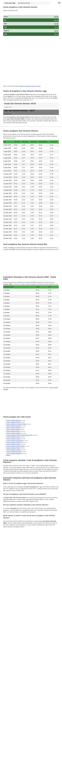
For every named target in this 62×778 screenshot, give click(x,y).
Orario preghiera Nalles (13, 429)
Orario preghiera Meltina (13, 427)
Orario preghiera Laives (13, 437)
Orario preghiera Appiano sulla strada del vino (19, 435)
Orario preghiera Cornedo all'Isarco (16, 424)
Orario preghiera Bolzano (13, 420)
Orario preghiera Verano (13, 438)
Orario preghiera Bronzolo (13, 451)
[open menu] (59, 3)
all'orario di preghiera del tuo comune (29, 86)
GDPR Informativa (8, 534)
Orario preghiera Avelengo (13, 453)
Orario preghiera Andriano (13, 426)
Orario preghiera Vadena (13, 450)
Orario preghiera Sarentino (14, 442)
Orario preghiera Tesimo (13, 444)
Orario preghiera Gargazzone (14, 440)
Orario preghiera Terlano (13, 422)
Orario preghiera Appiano (13, 433)
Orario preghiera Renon (13, 431)
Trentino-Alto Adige (9, 3)
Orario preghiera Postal (13, 448)
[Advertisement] (31, 48)
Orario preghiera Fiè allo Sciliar (15, 446)
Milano (8, 455)
